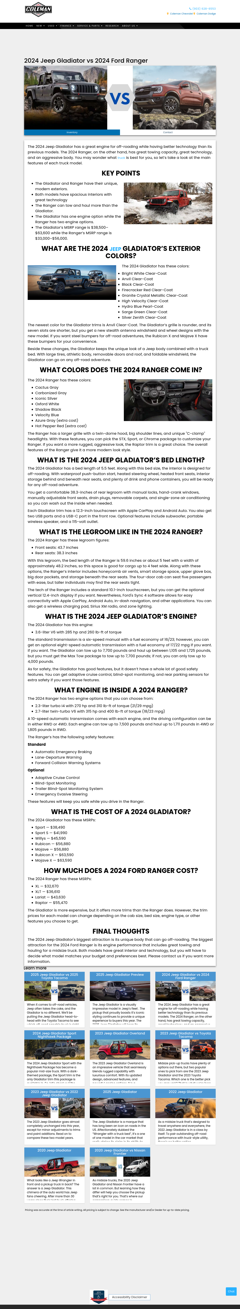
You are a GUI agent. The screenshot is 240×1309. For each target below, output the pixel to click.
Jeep (115, 249)
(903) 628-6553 (199, 9)
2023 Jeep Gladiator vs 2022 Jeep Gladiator (54, 1094)
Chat (231, 1291)
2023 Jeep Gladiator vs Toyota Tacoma (185, 1035)
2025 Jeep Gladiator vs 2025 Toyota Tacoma (54, 977)
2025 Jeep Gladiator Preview (120, 975)
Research (121, 26)
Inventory (72, 132)
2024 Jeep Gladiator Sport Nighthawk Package (54, 1035)
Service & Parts (96, 26)
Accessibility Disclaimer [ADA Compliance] (129, 1297)
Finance (72, 26)
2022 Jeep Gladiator (185, 1092)
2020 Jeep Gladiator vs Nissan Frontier (120, 1152)
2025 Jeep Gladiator (120, 1092)
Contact (168, 132)
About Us (140, 26)
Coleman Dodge (205, 14)
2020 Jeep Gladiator (54, 1150)
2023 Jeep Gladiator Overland (120, 1033)
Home (30, 26)
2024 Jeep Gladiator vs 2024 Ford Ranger (185, 977)
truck (122, 157)
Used (56, 26)
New (42, 26)
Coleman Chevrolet (180, 14)
